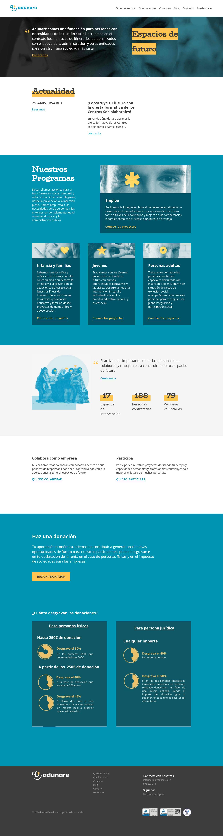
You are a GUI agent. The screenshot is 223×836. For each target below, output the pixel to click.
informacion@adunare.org (157, 779)
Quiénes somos (125, 8)
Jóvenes (100, 265)
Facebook (148, 794)
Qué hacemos (147, 8)
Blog (176, 8)
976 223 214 (149, 783)
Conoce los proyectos (120, 226)
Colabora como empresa (54, 458)
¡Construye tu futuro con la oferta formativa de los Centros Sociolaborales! (111, 107)
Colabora (165, 8)
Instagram (159, 794)
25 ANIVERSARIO (47, 102)
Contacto (188, 8)
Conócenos (40, 55)
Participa (124, 458)
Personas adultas (164, 265)
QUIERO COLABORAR (47, 479)
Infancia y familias (54, 265)
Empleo (112, 200)
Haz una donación (51, 576)
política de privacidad (73, 812)
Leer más (38, 109)
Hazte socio (204, 8)
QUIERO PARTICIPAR (130, 479)
